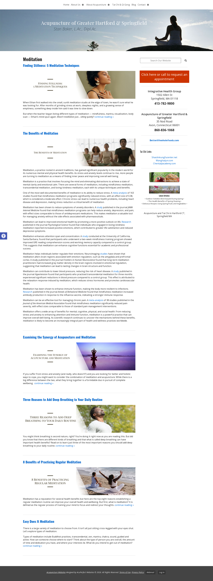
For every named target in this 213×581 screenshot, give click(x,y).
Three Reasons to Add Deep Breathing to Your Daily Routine (62, 399)
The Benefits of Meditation (40, 133)
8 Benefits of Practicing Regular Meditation (52, 461)
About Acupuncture (96, 4)
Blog (134, 4)
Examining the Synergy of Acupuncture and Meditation (59, 337)
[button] (3, 235)
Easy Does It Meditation (38, 521)
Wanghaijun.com (164, 160)
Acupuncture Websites (56, 572)
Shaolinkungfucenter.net (164, 157)
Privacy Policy (138, 572)
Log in (161, 572)
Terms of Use (125, 572)
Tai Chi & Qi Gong (121, 4)
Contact (142, 4)
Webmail (150, 572)
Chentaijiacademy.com (164, 163)
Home (66, 4)
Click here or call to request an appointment (164, 76)
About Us (75, 4)
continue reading (104, 116)
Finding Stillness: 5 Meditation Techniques (51, 65)
